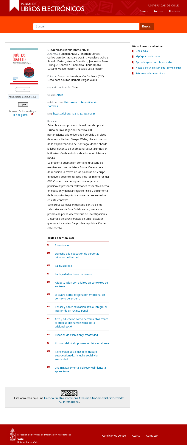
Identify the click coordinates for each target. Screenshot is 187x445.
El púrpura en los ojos (148, 56)
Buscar (93, 21)
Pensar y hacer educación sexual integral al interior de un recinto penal (81, 308)
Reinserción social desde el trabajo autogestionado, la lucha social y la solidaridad (76, 355)
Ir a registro (23, 115)
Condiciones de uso (114, 435)
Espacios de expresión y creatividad (76, 335)
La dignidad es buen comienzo (73, 274)
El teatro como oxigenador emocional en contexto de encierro (80, 296)
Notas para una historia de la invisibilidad (159, 67)
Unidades (174, 11)
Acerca (136, 435)
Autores (158, 11)
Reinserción (71, 102)
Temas (143, 11)
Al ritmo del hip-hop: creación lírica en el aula (82, 343)
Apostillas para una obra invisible (154, 62)
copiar (23, 104)
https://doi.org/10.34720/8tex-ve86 (74, 113)
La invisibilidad (63, 266)
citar (23, 89)
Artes (60, 95)
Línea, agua (142, 50)
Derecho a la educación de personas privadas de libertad (77, 255)
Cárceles (53, 106)
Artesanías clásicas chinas (150, 73)
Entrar (169, 434)
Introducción (62, 245)
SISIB (20, 438)
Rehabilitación (88, 102)
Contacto (152, 435)
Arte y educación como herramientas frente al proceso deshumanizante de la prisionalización (81, 322)
